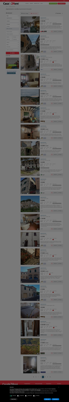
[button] (59, 387)
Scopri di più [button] (13, 399)
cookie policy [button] (38, 389)
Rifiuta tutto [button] (47, 399)
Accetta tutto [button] (55, 399)
